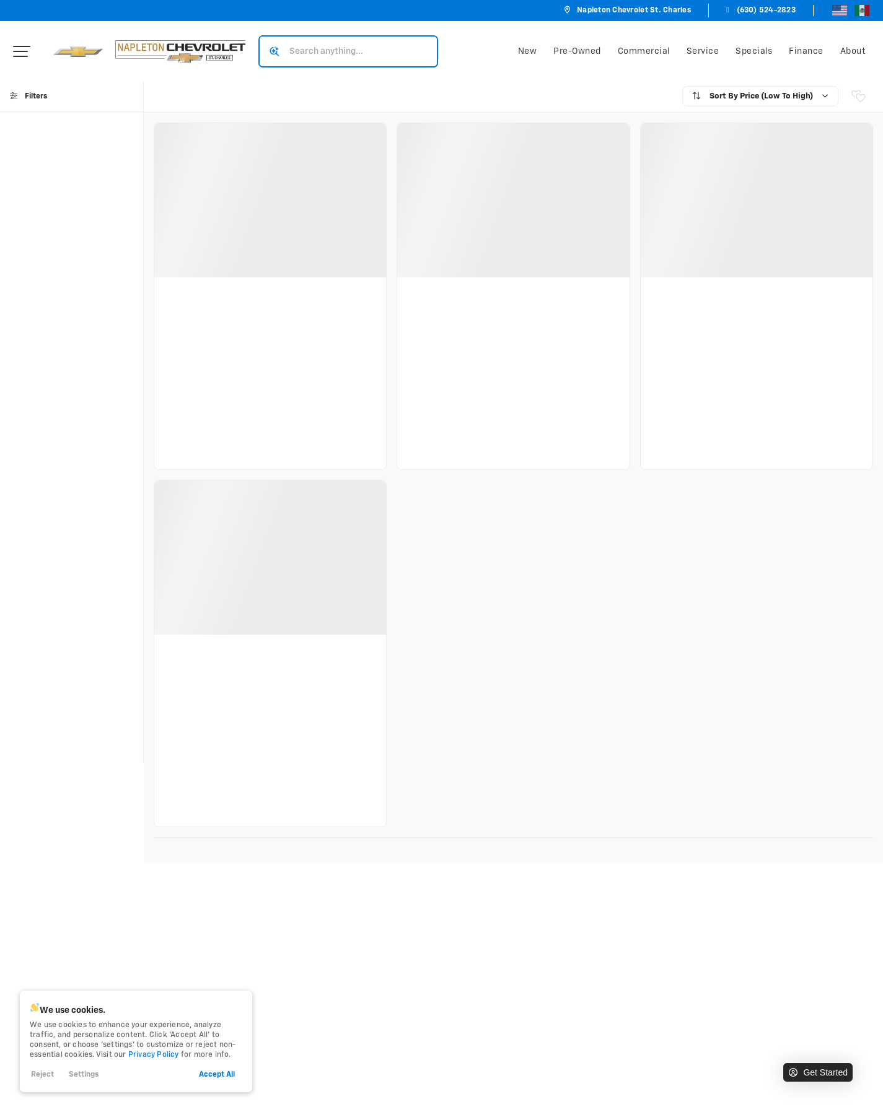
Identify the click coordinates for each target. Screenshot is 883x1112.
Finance (806, 51)
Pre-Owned (577, 51)
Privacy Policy (153, 1055)
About (853, 51)
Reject (42, 1075)
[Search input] (348, 51)
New (527, 51)
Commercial (644, 51)
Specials (754, 51)
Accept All (217, 1075)
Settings (84, 1075)
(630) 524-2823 (759, 10)
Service (703, 51)
